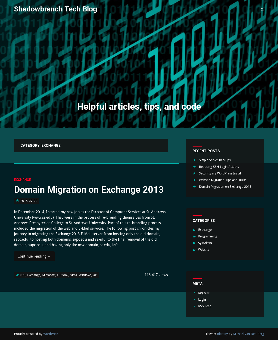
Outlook (62, 275)
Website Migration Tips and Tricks (222, 180)
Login (202, 299)
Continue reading (34, 257)
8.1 (22, 275)
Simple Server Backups (215, 160)
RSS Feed (204, 306)
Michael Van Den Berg (248, 334)
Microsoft (48, 275)
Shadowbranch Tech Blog (55, 9)
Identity (222, 334)
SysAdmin (205, 243)
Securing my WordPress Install (220, 173)
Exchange (22, 180)
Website (203, 249)
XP (95, 275)
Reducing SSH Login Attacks (219, 167)
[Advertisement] (139, 61)
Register (204, 293)
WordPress (50, 334)
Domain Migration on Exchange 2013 (89, 189)
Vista (73, 275)
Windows (85, 275)
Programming (207, 236)
